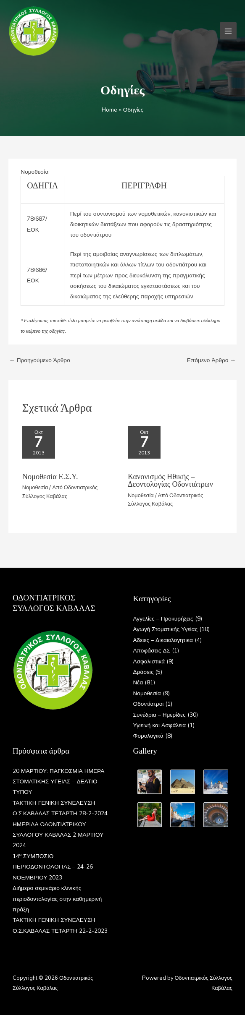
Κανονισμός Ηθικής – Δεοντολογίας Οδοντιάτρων (170, 480)
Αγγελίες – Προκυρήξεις (163, 618)
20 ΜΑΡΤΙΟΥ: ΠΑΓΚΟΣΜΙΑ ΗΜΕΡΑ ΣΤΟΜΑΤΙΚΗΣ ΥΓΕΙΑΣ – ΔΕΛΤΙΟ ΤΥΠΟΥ (58, 781)
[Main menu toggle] (228, 30)
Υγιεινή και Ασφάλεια (159, 724)
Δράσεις (143, 671)
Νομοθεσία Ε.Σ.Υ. (50, 476)
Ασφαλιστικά (149, 661)
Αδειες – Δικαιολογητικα (163, 639)
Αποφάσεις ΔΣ (151, 650)
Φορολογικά (148, 735)
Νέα (138, 682)
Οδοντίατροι (148, 703)
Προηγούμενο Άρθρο (39, 359)
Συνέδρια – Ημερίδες (159, 714)
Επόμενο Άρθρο (211, 359)
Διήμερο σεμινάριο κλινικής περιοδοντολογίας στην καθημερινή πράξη (57, 898)
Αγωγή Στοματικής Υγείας (165, 628)
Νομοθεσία (34, 171)
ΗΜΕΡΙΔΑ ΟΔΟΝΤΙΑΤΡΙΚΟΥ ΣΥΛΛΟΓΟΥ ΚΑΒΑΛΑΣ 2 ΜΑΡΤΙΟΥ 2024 (58, 834)
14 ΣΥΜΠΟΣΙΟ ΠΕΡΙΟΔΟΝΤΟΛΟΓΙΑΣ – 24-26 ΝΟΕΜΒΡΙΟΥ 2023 (53, 866)
